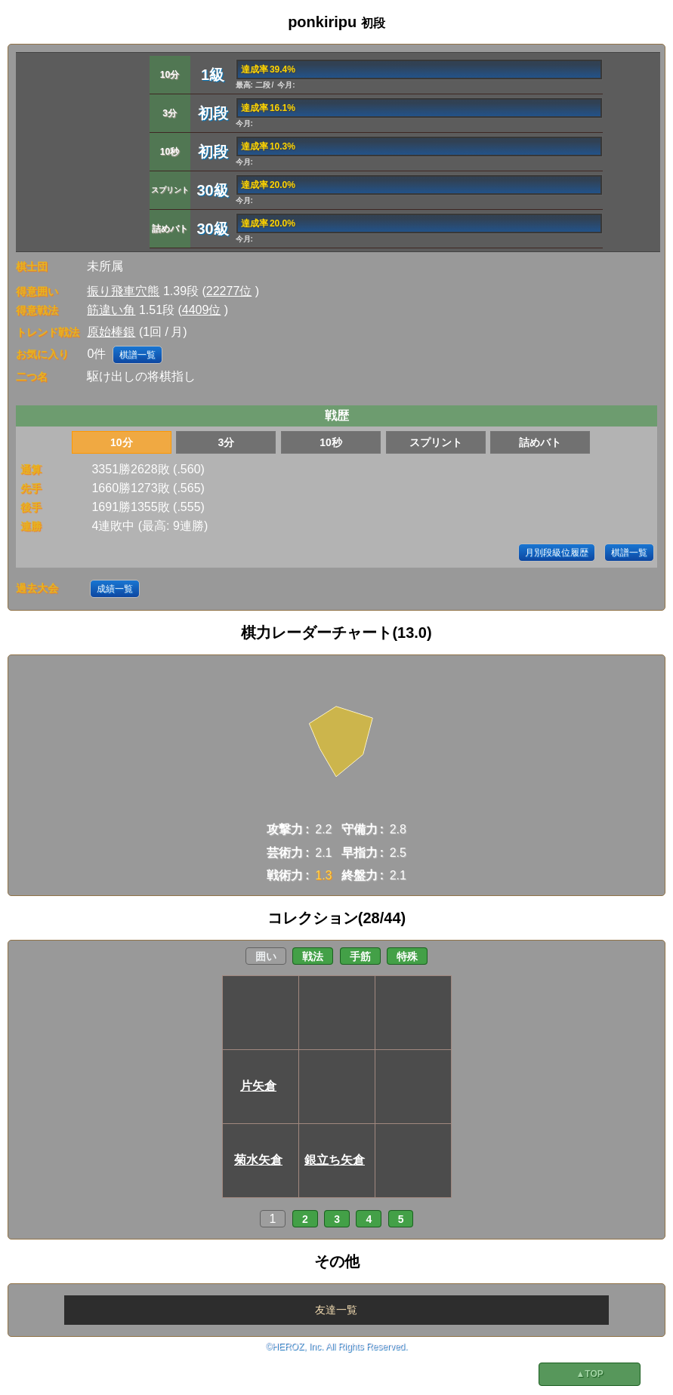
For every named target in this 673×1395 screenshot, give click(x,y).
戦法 (312, 956)
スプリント (435, 442)
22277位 (229, 291)
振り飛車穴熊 (123, 291)
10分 (121, 442)
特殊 (407, 956)
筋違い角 (111, 309)
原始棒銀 (111, 331)
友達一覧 (336, 1310)
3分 (226, 442)
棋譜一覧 (137, 355)
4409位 (201, 309)
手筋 (360, 956)
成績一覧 (115, 589)
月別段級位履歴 (556, 552)
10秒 (331, 442)
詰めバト (540, 442)
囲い (265, 956)
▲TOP (589, 1374)
